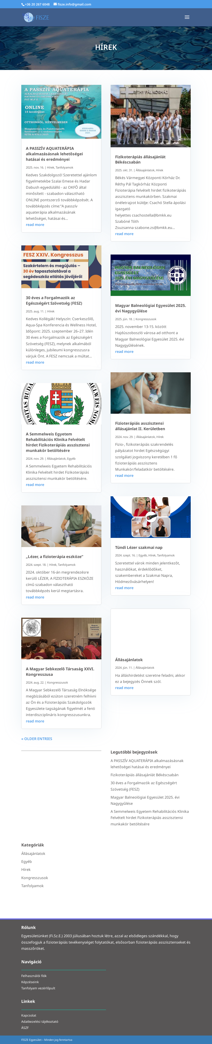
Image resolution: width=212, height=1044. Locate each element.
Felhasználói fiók (33, 976)
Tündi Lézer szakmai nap (139, 547)
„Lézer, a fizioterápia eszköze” (54, 556)
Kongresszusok (57, 682)
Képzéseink (30, 982)
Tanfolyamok (64, 167)
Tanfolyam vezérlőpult (38, 988)
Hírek (50, 167)
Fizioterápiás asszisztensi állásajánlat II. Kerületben (140, 426)
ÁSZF (25, 1028)
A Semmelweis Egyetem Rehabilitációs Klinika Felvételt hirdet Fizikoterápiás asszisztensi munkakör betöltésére (58, 442)
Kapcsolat (28, 1015)
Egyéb (71, 458)
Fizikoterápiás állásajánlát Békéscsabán (140, 159)
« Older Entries (36, 738)
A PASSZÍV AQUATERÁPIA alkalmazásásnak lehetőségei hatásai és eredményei (54, 154)
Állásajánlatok (56, 458)
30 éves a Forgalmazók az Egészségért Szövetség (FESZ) (54, 300)
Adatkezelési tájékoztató (39, 1022)
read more (35, 224)
